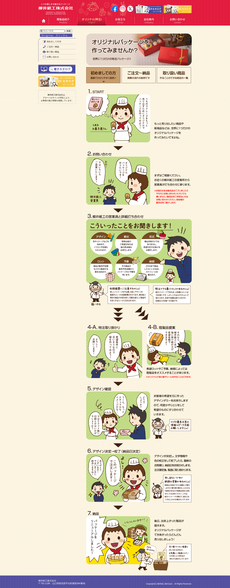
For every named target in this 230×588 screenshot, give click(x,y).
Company (149, 21)
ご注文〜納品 (50, 46)
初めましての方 (51, 41)
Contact (177, 21)
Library (120, 21)
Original (92, 21)
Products (63, 21)
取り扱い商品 (50, 51)
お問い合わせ (50, 57)
